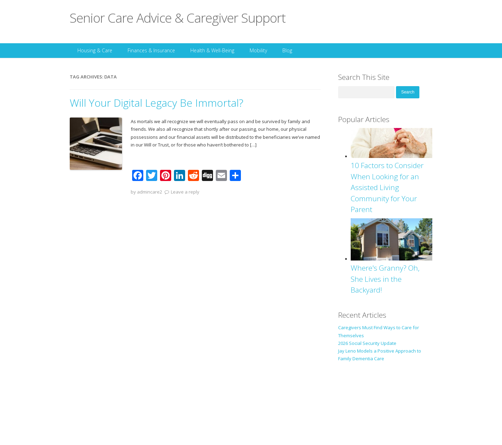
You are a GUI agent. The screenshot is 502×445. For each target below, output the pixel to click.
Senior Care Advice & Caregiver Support (178, 18)
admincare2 (149, 192)
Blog (287, 50)
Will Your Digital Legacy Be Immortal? (156, 103)
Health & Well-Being (212, 50)
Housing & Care (94, 50)
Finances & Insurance (151, 50)
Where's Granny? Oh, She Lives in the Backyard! (385, 279)
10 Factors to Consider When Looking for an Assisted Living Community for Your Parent (387, 187)
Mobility (258, 50)
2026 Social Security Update (367, 343)
